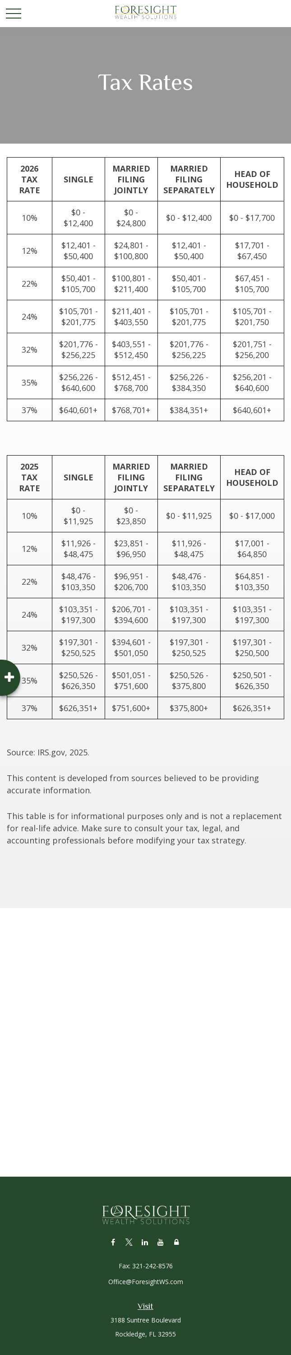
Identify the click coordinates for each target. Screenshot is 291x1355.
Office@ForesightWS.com (145, 1281)
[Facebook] (113, 1242)
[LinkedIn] (145, 1242)
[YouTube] (160, 1242)
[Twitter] (129, 1242)
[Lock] (176, 1242)
